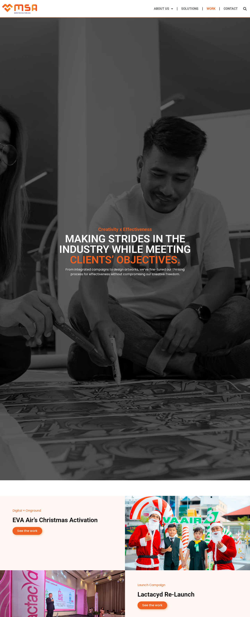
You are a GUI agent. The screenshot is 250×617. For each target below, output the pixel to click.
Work (211, 9)
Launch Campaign (151, 585)
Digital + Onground (26, 510)
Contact (231, 9)
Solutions (189, 9)
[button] (245, 8)
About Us (163, 8)
